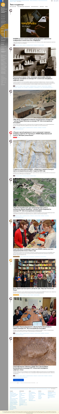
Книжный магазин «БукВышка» (41, 394)
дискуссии (24, 127)
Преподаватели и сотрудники (13, 395)
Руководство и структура (13, 393)
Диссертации (42, 6)
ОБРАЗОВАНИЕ (21, 391)
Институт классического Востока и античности (42, 388)
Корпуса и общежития (12, 396)
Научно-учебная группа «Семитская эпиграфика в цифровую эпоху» (48, 87)
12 (24, 382)
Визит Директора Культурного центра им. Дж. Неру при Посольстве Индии (33, 289)
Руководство (3, 42)
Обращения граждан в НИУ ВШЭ (14, 398)
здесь (45, 411)
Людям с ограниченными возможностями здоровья (13, 407)
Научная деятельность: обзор (3, 31)
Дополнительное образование (23, 399)
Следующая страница (18, 380)
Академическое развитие (32, 397)
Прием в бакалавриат (21, 395)
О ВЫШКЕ (11, 391)
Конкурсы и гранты (31, 398)
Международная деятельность (3, 40)
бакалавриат (39, 127)
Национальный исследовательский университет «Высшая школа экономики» (19, 388)
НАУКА (30, 391)
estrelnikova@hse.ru (3, 69)
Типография (39, 395)
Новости (49, 388)
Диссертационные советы (32, 395)
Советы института (3, 46)
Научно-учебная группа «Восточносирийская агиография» (18, 217)
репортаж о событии (33, 175)
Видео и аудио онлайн (13, 6)
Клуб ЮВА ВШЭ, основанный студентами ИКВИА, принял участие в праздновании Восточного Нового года (33, 249)
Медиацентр (39, 396)
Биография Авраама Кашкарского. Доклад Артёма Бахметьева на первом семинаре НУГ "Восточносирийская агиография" (32, 327)
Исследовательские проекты (32, 393)
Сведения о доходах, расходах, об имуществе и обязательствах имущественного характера (13, 402)
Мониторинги (30, 394)
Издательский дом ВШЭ (41, 393)
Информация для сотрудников (3, 51)
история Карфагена (30, 87)
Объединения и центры (3, 38)
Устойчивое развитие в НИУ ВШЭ (14, 394)
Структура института (2, 44)
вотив (22, 87)
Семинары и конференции (3, 34)
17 (30, 382)
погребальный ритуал (37, 87)
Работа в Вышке (11, 409)
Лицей (20, 392)
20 (34, 382)
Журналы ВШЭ (40, 397)
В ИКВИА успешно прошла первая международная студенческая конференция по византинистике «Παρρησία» (32, 39)
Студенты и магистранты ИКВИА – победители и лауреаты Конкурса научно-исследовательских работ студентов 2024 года (33, 170)
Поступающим (3, 16)
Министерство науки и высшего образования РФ (52, 392)
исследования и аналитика (29, 127)
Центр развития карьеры (22, 400)
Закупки (11, 397)
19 (33, 382)
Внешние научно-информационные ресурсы (32, 400)
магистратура (15, 87)
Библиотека (39, 392)
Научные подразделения (32, 392)
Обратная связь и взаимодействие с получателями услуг (23, 405)
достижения (17, 175)
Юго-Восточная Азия (43, 256)
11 (22, 382)
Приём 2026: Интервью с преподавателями (23, 6)
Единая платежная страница (13, 408)
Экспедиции (3, 35)
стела (41, 87)
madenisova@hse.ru (3, 73)
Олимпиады (20, 394)
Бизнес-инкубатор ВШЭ (22, 401)
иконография (25, 87)
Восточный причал (32, 256)
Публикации (2, 49)
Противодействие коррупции (13, 400)
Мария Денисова (3, 72)
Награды (46, 6)
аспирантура (19, 87)
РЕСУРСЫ (39, 391)
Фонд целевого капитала (13, 399)
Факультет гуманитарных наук (32, 388)
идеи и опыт (17, 127)
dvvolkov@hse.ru (3, 57)
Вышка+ (20, 396)
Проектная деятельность (3, 26)
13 (25, 382)
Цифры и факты (11, 392)
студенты (21, 127)
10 (21, 382)
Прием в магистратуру (22, 397)
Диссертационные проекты (3, 28)
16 (29, 382)
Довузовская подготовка (22, 393)
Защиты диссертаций (31, 396)
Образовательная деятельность (3, 22)
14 (26, 382)
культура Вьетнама (37, 256)
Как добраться (3, 84)
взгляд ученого (35, 127)
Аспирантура (20, 398)
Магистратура (3, 18)
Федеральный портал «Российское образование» (51, 395)
